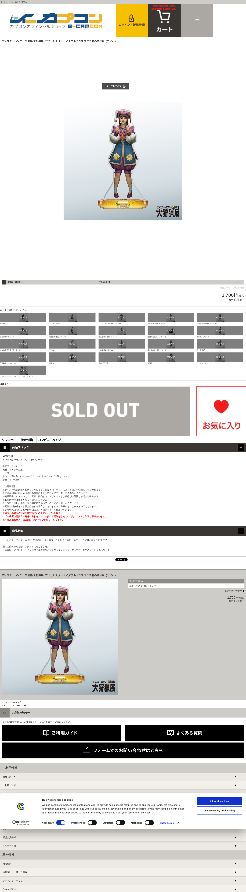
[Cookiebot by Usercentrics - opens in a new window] (21, 885)
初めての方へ (9, 776)
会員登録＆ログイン (132, 20)
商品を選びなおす (233, 591)
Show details (167, 885)
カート (164, 7)
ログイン (7, 829)
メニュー (197, 20)
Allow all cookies (219, 864)
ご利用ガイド (9, 785)
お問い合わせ (9, 802)
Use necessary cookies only (219, 873)
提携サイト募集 (10, 811)
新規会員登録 (9, 837)
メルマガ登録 (9, 846)
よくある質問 (9, 794)
